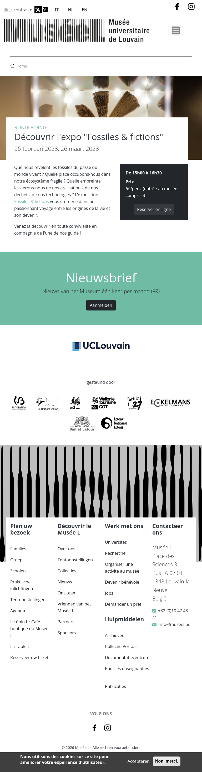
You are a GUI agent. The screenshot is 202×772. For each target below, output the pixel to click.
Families (18, 549)
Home (22, 66)
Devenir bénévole (122, 582)
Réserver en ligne (154, 209)
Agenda (17, 611)
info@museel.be (174, 624)
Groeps (17, 560)
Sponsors (67, 633)
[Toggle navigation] (175, 30)
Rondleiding (30, 127)
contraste (23, 10)
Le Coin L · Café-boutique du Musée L (29, 628)
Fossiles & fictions (31, 201)
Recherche (115, 553)
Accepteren (139, 761)
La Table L (20, 646)
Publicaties (115, 686)
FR (57, 10)
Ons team (67, 593)
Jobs (109, 593)
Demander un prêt (123, 604)
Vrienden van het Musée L (74, 607)
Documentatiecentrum (127, 657)
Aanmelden (101, 305)
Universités (116, 542)
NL (70, 10)
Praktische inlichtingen (21, 585)
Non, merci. (166, 761)
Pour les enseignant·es (127, 668)
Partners (66, 622)
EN (84, 10)
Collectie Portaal (121, 646)
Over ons (66, 549)
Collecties (67, 571)
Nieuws (65, 582)
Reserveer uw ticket (29, 657)
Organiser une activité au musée (122, 567)
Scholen (18, 571)
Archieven (114, 635)
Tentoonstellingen (28, 600)
